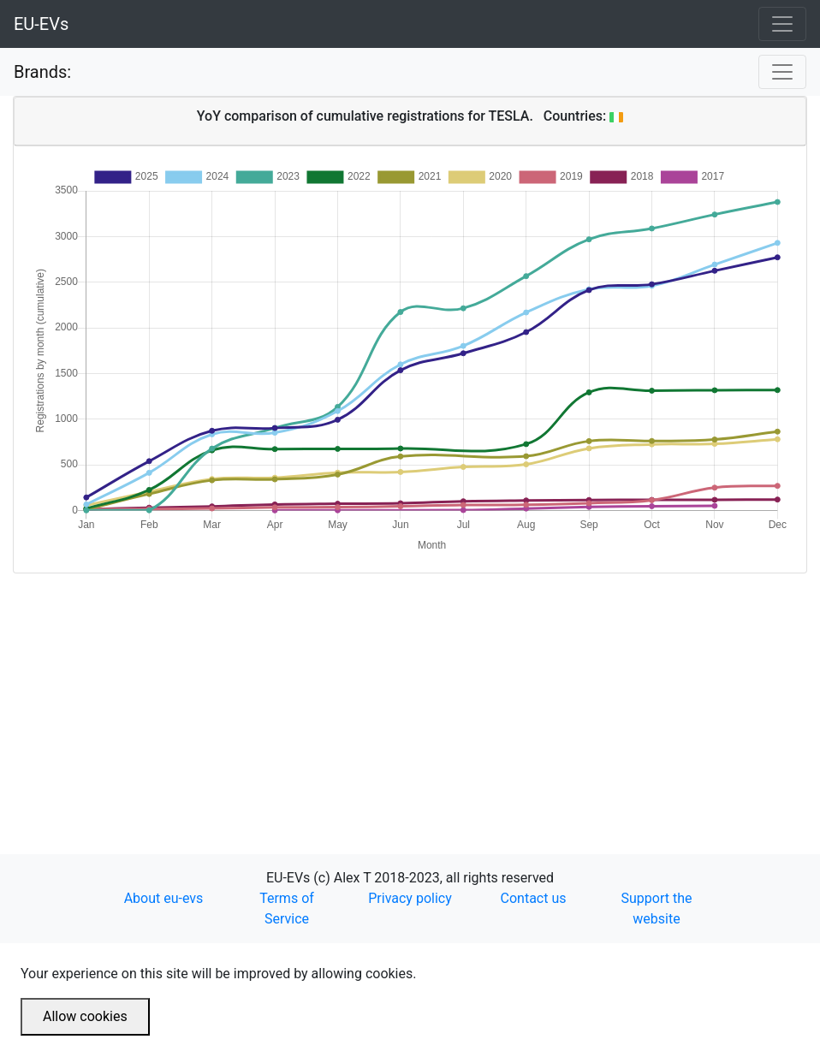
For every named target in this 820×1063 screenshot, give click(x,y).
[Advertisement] (410, 693)
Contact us (534, 898)
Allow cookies (85, 1016)
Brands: (42, 72)
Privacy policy (410, 898)
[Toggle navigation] (782, 24)
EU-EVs (41, 24)
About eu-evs (164, 898)
